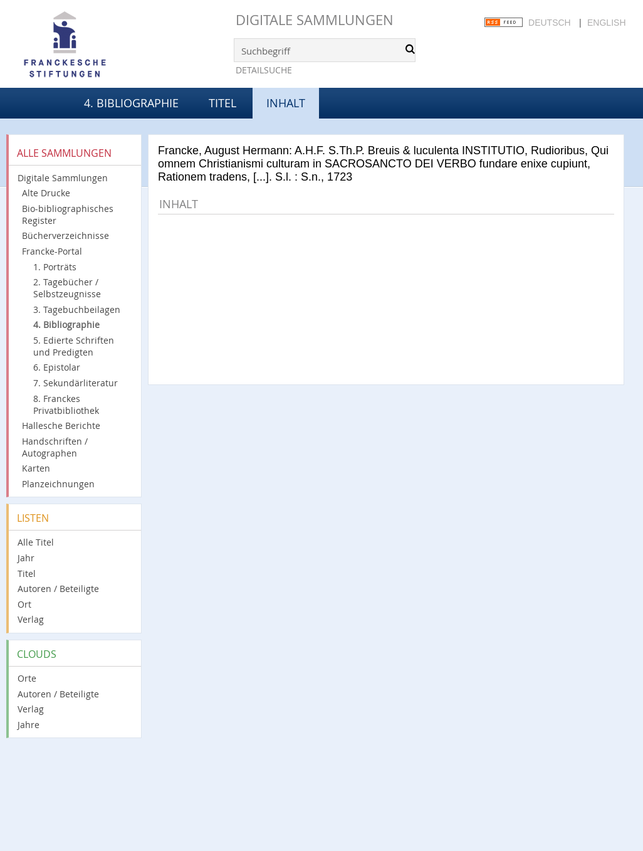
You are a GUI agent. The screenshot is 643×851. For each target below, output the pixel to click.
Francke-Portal (52, 251)
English (606, 23)
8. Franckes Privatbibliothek (66, 404)
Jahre (28, 725)
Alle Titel (36, 542)
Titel (222, 102)
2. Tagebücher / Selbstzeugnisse (67, 288)
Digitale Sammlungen (315, 20)
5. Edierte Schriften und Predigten (73, 346)
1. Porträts (54, 267)
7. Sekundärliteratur (75, 383)
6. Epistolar (56, 367)
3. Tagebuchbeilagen (76, 309)
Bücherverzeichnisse (65, 235)
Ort (24, 604)
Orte (27, 678)
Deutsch (549, 23)
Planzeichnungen (58, 484)
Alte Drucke (46, 193)
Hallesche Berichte (61, 425)
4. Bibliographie (131, 102)
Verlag (31, 619)
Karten (36, 468)
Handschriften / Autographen (55, 447)
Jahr (26, 558)
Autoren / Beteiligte (58, 589)
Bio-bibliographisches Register (67, 214)
